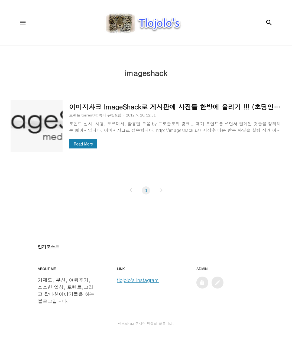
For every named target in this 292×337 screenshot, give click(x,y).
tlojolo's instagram (138, 280)
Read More (83, 144)
